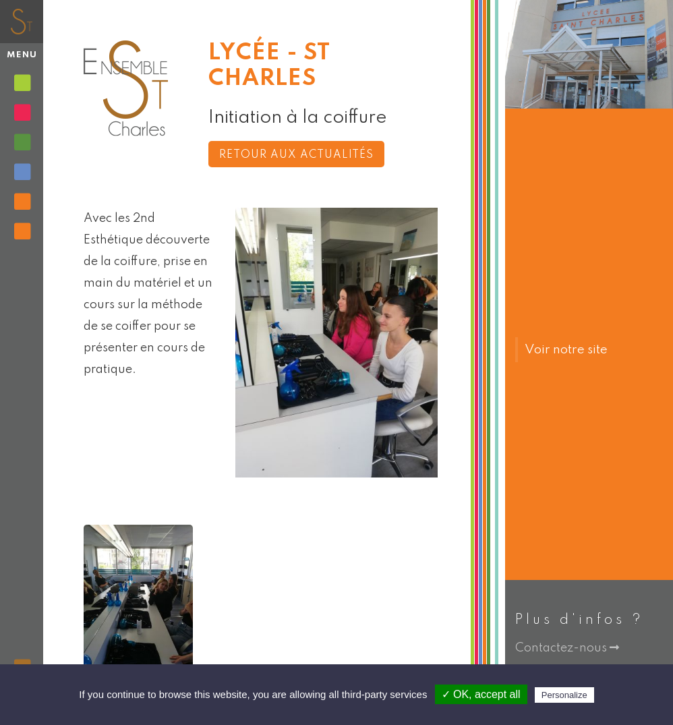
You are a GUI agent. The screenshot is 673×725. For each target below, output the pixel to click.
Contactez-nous (567, 648)
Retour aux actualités (296, 155)
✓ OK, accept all (481, 694)
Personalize (564, 695)
